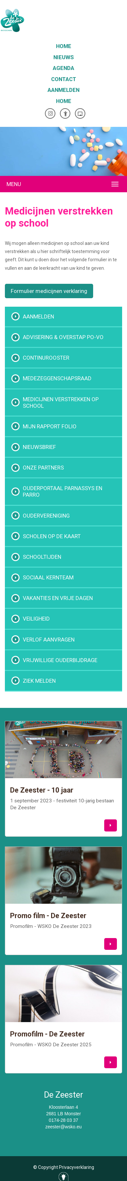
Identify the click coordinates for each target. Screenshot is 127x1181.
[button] (110, 825)
